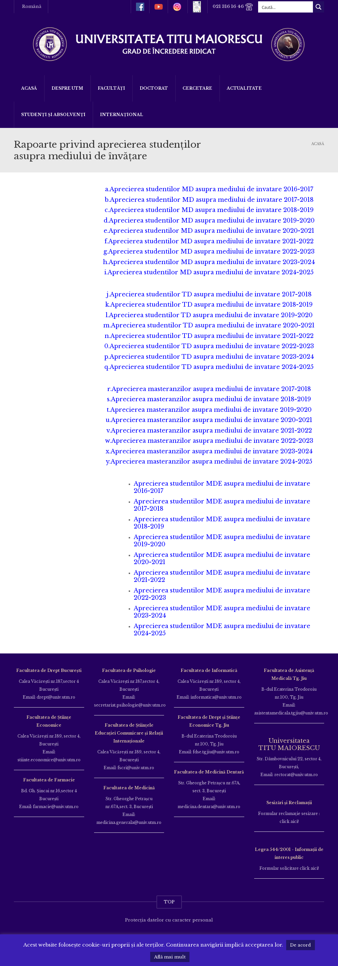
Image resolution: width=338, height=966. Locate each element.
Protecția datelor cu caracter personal (169, 920)
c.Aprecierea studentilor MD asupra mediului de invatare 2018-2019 (209, 210)
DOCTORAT (154, 88)
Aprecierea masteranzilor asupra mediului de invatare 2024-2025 (211, 461)
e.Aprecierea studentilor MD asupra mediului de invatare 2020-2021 (209, 230)
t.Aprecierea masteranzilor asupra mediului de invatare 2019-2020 (209, 409)
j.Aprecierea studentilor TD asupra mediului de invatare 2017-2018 (209, 294)
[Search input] (286, 7)
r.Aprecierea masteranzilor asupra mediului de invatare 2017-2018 (209, 389)
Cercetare (197, 88)
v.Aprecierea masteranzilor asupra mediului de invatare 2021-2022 (209, 430)
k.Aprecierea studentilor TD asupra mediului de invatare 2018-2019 (209, 304)
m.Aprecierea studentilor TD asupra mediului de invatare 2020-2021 (209, 325)
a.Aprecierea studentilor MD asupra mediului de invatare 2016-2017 (209, 189)
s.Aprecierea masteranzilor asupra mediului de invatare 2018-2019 (209, 399)
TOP (169, 902)
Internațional (121, 114)
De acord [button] (300, 945)
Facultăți (111, 88)
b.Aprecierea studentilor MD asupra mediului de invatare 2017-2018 (209, 199)
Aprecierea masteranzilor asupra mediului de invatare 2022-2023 (212, 440)
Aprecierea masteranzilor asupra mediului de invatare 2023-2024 (212, 451)
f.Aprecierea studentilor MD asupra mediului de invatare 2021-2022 (209, 241)
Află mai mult (170, 957)
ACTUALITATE (244, 88)
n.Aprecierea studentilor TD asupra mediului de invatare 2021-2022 (209, 336)
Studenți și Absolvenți (53, 114)
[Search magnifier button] (318, 7)
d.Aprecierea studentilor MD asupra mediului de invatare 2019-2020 (209, 220)
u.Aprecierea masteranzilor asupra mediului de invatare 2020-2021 (209, 420)
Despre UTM (67, 88)
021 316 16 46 (233, 7)
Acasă (29, 88)
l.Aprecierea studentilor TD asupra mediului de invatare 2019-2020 (209, 315)
